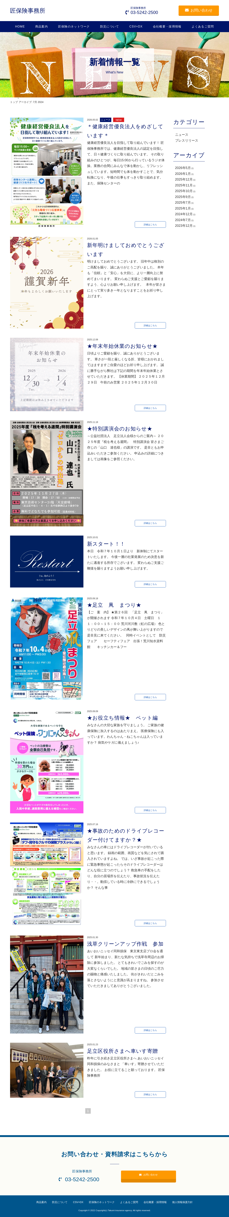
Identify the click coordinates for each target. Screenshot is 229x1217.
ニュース (181, 135)
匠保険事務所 (27, 10)
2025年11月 (184, 185)
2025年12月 (184, 179)
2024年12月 (184, 214)
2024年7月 (183, 220)
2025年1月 (183, 208)
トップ (14, 102)
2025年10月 (184, 191)
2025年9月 (183, 197)
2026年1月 (183, 174)
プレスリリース (186, 140)
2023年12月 (184, 226)
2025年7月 (183, 202)
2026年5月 (183, 168)
